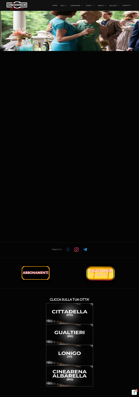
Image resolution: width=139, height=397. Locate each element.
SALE (63, 5)
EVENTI (89, 5)
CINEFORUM (76, 5)
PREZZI (101, 5)
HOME (55, 5)
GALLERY (113, 5)
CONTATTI (127, 5)
